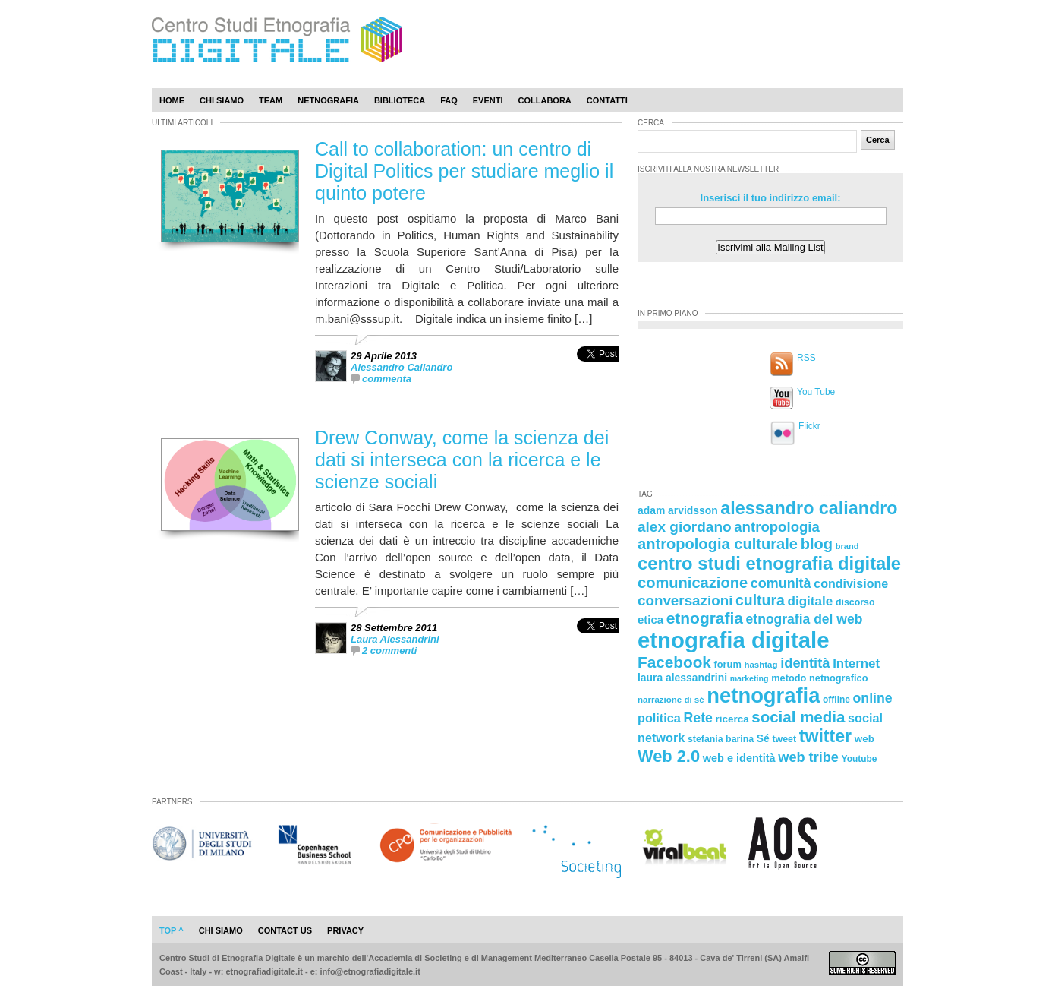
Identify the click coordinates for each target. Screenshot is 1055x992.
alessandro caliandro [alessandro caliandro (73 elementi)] (808, 508)
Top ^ (171, 930)
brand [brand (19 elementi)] (847, 546)
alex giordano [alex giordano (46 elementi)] (685, 527)
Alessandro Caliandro (401, 367)
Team (270, 100)
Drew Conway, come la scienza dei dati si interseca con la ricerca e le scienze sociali (462, 459)
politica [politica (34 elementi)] (659, 718)
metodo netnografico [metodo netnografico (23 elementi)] (819, 678)
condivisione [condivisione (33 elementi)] (851, 583)
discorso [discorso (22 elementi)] (855, 602)
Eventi (488, 100)
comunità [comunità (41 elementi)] (781, 583)
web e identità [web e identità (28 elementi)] (739, 758)
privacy (345, 930)
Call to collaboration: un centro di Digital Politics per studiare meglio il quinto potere (464, 171)
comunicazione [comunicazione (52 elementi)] (693, 582)
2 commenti (389, 650)
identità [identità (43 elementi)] (805, 663)
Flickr (809, 426)
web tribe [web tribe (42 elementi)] (808, 757)
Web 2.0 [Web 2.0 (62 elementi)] (669, 756)
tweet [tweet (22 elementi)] (784, 739)
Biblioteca (399, 100)
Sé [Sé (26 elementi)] (763, 738)
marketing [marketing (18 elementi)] (749, 678)
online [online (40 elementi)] (873, 698)
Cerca (878, 139)
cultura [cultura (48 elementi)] (760, 600)
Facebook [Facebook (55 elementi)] (674, 662)
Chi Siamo (222, 100)
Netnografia (328, 100)
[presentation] (598, 370)
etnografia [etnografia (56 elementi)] (704, 618)
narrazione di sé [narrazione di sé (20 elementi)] (671, 699)
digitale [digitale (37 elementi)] (810, 601)
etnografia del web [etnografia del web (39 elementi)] (804, 619)
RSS (806, 357)
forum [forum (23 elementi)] (728, 664)
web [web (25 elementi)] (864, 738)
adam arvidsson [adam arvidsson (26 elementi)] (678, 510)
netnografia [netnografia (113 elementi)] (763, 695)
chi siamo (221, 930)
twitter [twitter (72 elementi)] (825, 736)
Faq (449, 100)
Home (171, 100)
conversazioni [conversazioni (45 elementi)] (685, 600)
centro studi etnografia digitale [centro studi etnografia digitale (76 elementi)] (769, 563)
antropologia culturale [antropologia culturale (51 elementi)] (718, 543)
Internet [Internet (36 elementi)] (856, 663)
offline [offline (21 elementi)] (836, 699)
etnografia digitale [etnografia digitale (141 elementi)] (734, 639)
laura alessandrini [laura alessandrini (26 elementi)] (682, 677)
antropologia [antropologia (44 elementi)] (777, 527)
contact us (285, 930)
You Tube (816, 392)
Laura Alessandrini (395, 639)
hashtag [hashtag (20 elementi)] (760, 664)
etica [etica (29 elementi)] (650, 619)
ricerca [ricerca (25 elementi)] (732, 719)
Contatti (607, 100)
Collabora (545, 100)
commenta (386, 378)
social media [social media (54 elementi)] (798, 716)
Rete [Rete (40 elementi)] (697, 717)
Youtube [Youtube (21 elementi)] (859, 758)
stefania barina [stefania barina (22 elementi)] (721, 739)
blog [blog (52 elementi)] (817, 543)
